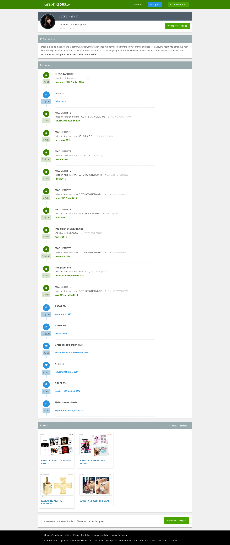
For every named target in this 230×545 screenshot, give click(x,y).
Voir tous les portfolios (178, 426)
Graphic (58, 4)
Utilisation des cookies (145, 540)
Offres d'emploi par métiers (57, 535)
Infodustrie (52, 540)
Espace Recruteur (119, 535)
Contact (173, 540)
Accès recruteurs (178, 4)
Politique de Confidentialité (118, 540)
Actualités (163, 540)
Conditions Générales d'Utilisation (87, 540)
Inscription (155, 4)
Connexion (137, 4)
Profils (76, 535)
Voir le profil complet (177, 26)
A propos (63, 540)
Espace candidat (100, 535)
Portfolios (86, 535)
